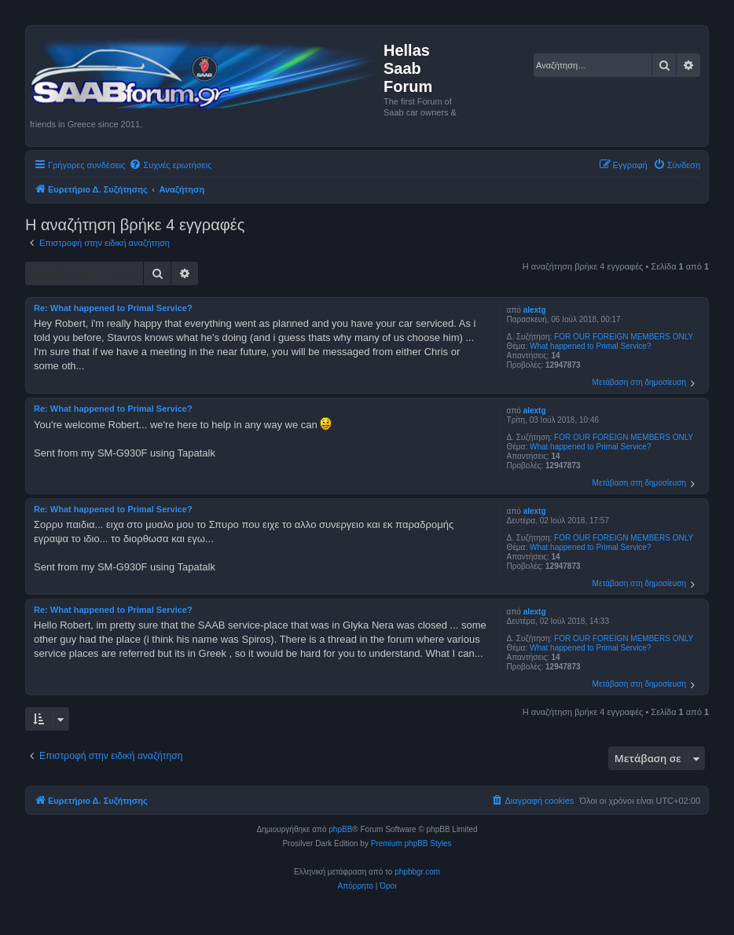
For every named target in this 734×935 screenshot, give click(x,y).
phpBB (340, 829)
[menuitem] (170, 165)
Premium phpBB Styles (411, 843)
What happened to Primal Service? (590, 346)
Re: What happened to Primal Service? (113, 308)
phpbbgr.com (417, 871)
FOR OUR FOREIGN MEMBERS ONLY (623, 336)
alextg (534, 310)
